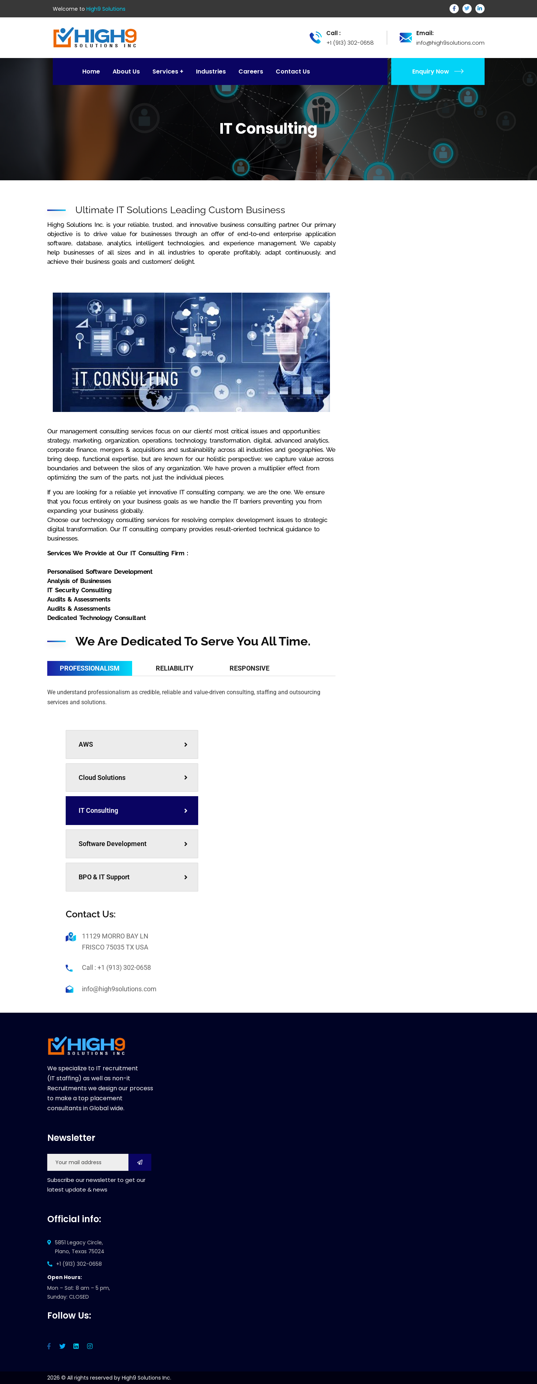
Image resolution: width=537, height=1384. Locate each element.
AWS (133, 744)
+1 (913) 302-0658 (79, 1264)
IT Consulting (133, 810)
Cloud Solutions (133, 777)
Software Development (133, 844)
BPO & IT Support (133, 877)
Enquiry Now (438, 71)
